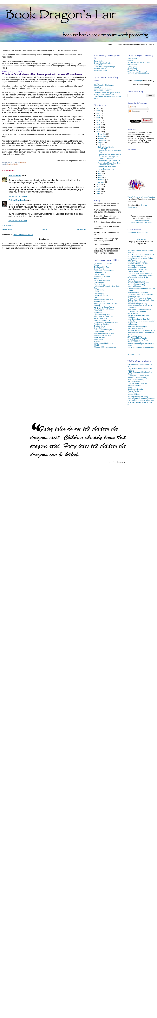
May (100, 173)
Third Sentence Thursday (137, 383)
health (9, 164)
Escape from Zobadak (102, 276)
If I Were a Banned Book (136, 311)
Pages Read (132, 66)
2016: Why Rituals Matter (137, 262)
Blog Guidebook (133, 354)
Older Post (81, 229)
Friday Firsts (132, 393)
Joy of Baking (132, 313)
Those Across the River (102, 335)
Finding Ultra (98, 278)
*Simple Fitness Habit (135, 271)
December (102, 134)
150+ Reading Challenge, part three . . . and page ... (108, 157)
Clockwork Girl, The (101, 267)
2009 (99, 191)
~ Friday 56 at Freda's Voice (138, 376)
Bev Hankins (14, 175)
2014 (99, 129)
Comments (134, 111)
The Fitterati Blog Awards (137, 338)
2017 (99, 122)
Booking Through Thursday (137, 397)
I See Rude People (101, 295)
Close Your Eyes (100, 269)
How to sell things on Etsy (137, 304)
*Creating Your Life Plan (136, 267)
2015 (99, 127)
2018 (99, 120)
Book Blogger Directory (136, 285)
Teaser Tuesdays (133, 385)
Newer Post (7, 229)
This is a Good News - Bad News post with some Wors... (109, 164)
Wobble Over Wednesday (137, 378)
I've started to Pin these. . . (104, 263)
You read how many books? (138, 74)
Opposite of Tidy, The (102, 314)
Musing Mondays (133, 391)
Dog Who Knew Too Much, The (105, 271)
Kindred (97, 305)
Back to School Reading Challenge (106, 148)
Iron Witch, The (99, 301)
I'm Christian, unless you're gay (139, 309)
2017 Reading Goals (101, 91)
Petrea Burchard (16, 200)
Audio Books (132, 58)
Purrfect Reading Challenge (104, 67)
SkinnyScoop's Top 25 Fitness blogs (141, 330)
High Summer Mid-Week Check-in (109, 155)
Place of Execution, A (102, 320)
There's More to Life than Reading (141, 197)
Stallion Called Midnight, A (104, 330)
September (102, 140)
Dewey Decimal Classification (138, 292)
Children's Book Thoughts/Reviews (107, 93)
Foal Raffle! (141, 239)
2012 (99, 184)
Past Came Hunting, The (103, 316)
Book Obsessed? (133, 287)
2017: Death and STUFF (136, 256)
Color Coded (98, 61)
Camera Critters (133, 395)
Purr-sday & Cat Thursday (107, 167)
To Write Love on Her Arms (137, 340)
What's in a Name (100, 70)
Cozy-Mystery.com (141, 220)
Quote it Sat (132, 387)
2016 (99, 125)
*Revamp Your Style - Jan (137, 269)
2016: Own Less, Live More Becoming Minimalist (137, 265)
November (102, 136)
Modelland (98, 311)
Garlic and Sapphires (102, 280)
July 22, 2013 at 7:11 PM (17, 196)
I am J (96, 297)
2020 (99, 115)
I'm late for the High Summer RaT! (109, 161)
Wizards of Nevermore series (105, 347)
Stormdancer (99, 332)
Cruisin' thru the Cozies (102, 63)
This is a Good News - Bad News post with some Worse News (42, 74)
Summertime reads (134, 336)
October (101, 138)
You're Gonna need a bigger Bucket (141, 347)
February (101, 180)
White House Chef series (103, 343)
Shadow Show (99, 326)
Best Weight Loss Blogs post (138, 283)
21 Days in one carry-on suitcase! (140, 275)
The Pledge (137, 80)
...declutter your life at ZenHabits (139, 273)
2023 (99, 108)
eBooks (130, 60)
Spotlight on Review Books (104, 94)
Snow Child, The (100, 328)
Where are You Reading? (137, 72)
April (100, 175)
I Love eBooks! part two (106, 169)
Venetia (96, 341)
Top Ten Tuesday (133, 381)
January (101, 182)
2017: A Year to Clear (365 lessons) (140, 254)
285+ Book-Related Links (137, 233)
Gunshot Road (99, 284)
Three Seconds (99, 337)
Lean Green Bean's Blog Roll (138, 319)
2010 (99, 189)
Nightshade (98, 313)
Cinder (96, 265)
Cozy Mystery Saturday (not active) (140, 400)
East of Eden (99, 275)
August (101, 142)
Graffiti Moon (99, 282)
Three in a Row (133, 70)
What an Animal (100, 69)
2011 (99, 187)
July (100, 145)
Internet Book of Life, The (103, 299)
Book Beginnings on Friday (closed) (141, 398)
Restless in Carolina (101, 324)
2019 (99, 118)
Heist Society (99, 290)
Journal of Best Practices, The (105, 303)
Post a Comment (8, 225)
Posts (132, 107)
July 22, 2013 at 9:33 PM (17, 221)
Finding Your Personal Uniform (139, 298)
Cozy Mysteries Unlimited (141, 222)
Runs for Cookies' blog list (137, 326)
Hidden (96, 292)
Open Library (132, 325)
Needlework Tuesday (135, 389)
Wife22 (96, 345)
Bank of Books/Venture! (136, 281)
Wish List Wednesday (135, 379)
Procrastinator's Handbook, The (106, 322)
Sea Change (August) (135, 328)
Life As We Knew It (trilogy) (104, 309)
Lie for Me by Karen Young (104, 307)
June (100, 171)
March (100, 177)
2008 (99, 193)
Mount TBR (98, 65)
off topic (15, 164)
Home (44, 229)
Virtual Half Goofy (134, 342)
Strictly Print (132, 68)
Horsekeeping (99, 294)
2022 (99, 111)
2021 (99, 113)
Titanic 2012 (98, 339)
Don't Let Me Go (100, 273)
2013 (99, 132)
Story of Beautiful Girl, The (104, 334)
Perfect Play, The (100, 318)
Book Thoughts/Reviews (103, 89)
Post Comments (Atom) (23, 234)
